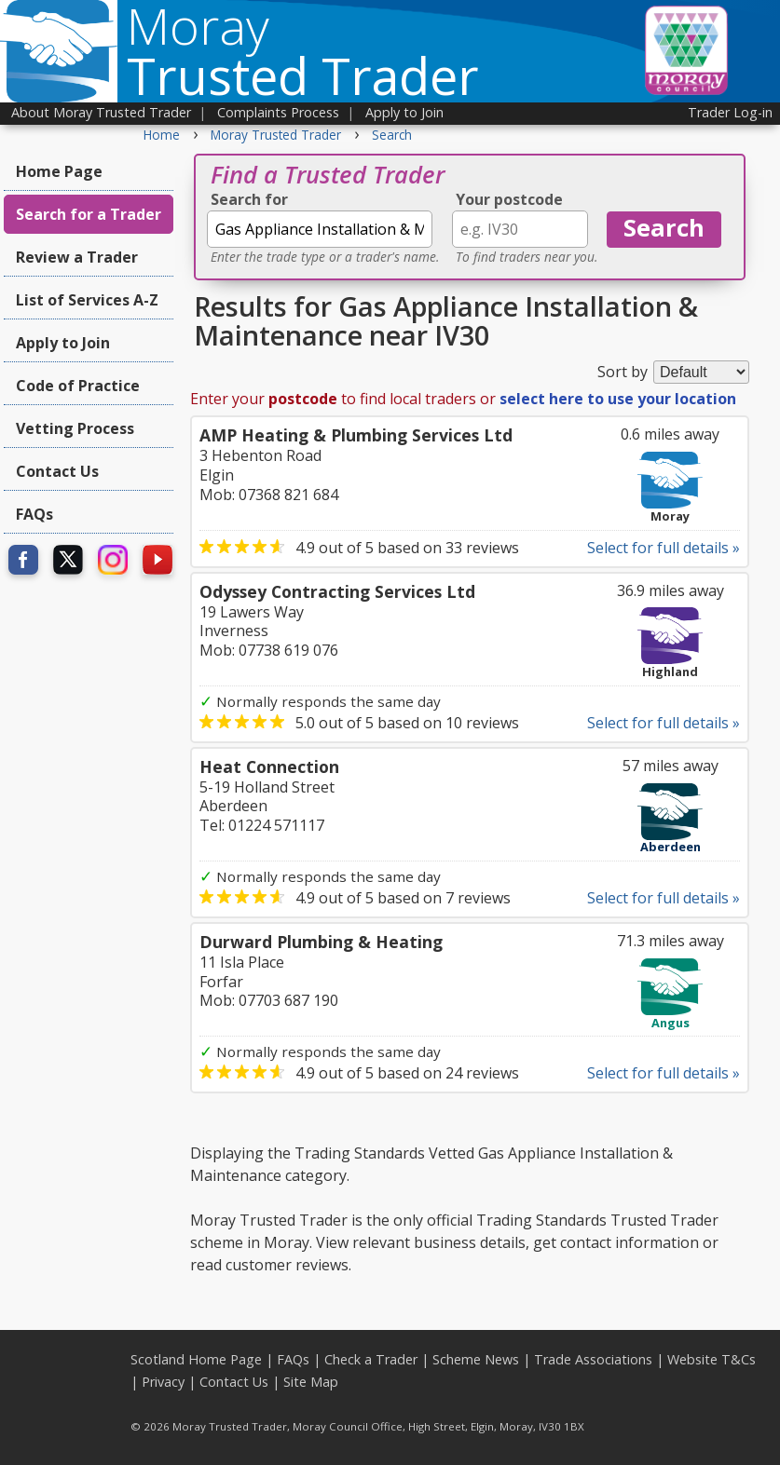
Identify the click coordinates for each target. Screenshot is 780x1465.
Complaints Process (278, 112)
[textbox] (319, 229)
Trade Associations (593, 1359)
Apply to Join (404, 112)
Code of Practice (78, 385)
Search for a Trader (88, 214)
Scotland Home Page (196, 1359)
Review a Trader (77, 257)
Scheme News (475, 1359)
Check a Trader (370, 1359)
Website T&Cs (711, 1359)
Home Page (59, 171)
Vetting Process (75, 428)
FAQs (34, 514)
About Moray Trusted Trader (101, 112)
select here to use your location (617, 398)
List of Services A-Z (87, 300)
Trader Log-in (730, 112)
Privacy (163, 1381)
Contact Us (57, 471)
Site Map (310, 1381)
